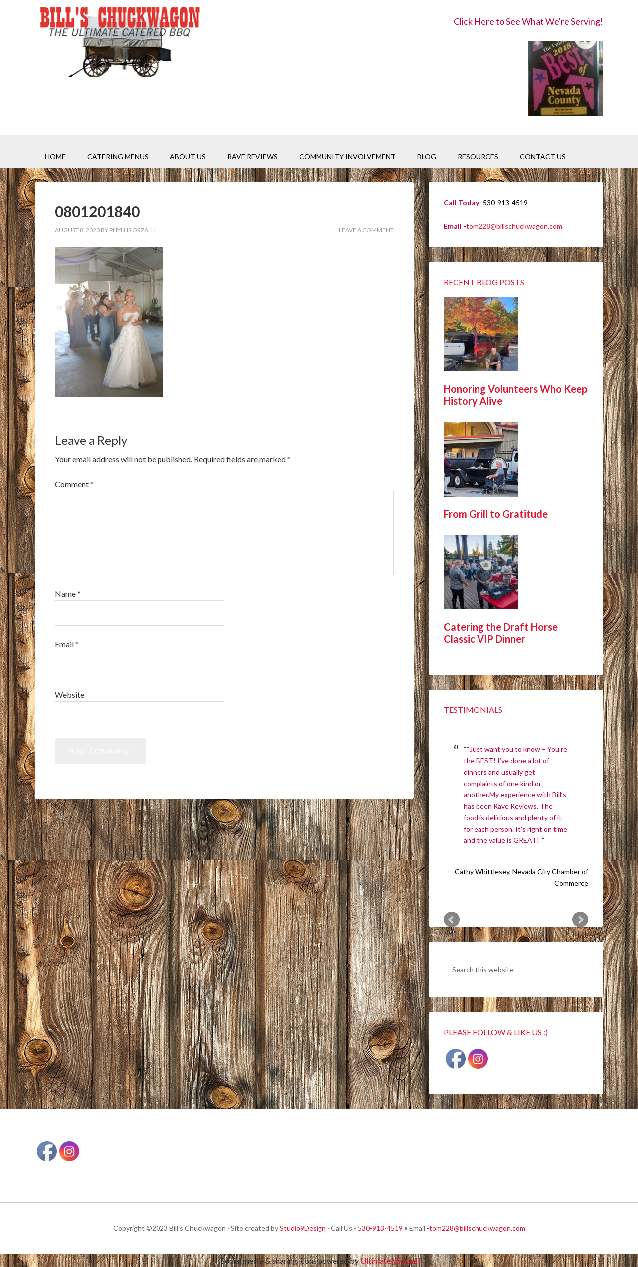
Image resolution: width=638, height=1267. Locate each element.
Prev (452, 920)
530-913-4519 (380, 1228)
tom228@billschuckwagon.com (514, 226)
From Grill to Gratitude (496, 514)
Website (69, 694)
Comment (74, 484)
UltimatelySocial (388, 1260)
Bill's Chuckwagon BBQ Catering (119, 43)
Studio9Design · (304, 1228)
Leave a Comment (366, 230)
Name (68, 593)
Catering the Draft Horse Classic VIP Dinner (501, 633)
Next (580, 920)
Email (67, 644)
